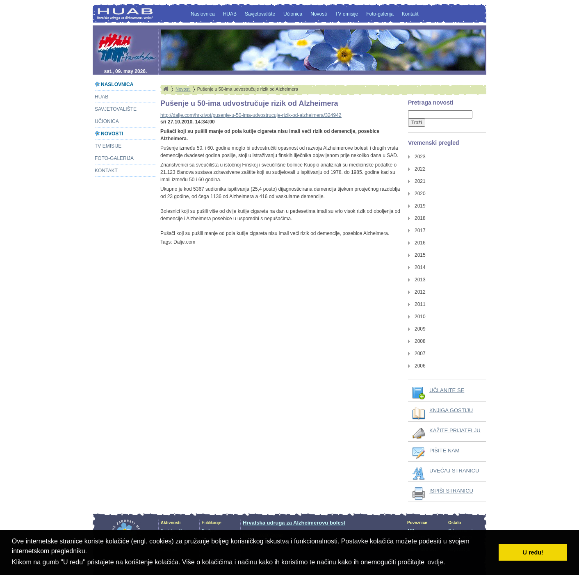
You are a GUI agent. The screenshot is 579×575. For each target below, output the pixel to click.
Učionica (292, 14)
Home (165, 89)
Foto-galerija (380, 14)
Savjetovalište (260, 14)
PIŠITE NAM (444, 450)
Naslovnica (203, 14)
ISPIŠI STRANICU (451, 491)
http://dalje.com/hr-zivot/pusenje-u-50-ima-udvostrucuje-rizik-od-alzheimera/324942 (251, 115)
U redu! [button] (533, 552)
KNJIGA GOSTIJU (451, 410)
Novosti (318, 14)
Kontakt (410, 14)
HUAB (230, 14)
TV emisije (346, 14)
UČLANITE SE (446, 390)
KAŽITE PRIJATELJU (455, 430)
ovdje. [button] (436, 562)
